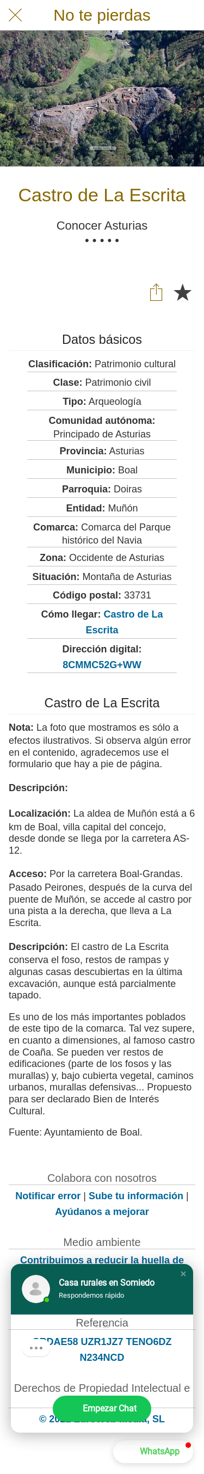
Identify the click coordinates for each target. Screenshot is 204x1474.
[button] (183, 1273)
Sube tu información (136, 1196)
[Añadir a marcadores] (182, 292)
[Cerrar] (15, 15)
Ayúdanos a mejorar (102, 1211)
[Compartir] (156, 292)
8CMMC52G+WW (102, 664)
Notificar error (48, 1196)
